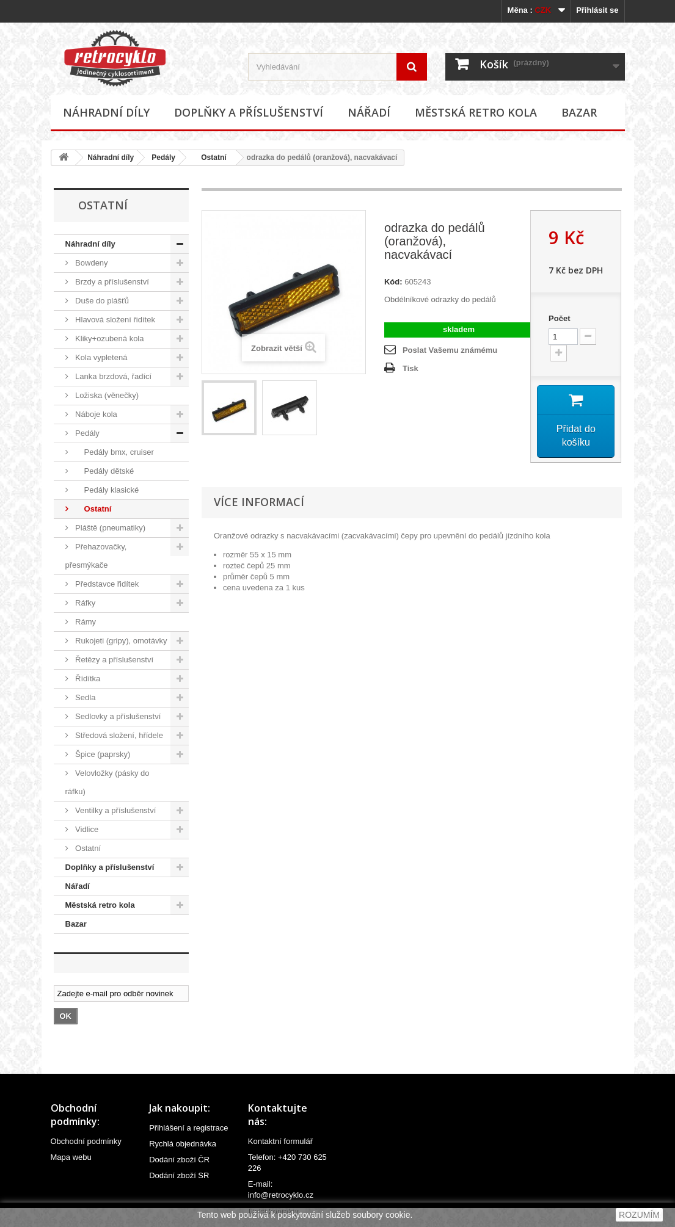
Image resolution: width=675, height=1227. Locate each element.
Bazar (579, 112)
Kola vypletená (100, 357)
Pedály (163, 157)
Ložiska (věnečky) (106, 395)
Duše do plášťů (101, 300)
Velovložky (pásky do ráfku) (107, 782)
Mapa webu (71, 1157)
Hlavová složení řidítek (114, 319)
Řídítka (87, 678)
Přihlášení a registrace (188, 1127)
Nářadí (369, 112)
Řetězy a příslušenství (113, 659)
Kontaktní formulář (280, 1141)
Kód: (393, 281)
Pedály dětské (103, 471)
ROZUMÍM (639, 1215)
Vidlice (86, 829)
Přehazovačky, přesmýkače (96, 556)
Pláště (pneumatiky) (109, 527)
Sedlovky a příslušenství (117, 716)
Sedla (84, 697)
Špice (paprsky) (102, 754)
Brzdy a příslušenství (111, 281)
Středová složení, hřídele (118, 735)
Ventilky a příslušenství (114, 810)
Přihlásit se (597, 10)
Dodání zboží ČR (179, 1159)
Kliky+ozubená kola (108, 338)
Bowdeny (90, 262)
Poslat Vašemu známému (450, 350)
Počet (559, 318)
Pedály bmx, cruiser (113, 452)
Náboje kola (95, 414)
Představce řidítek (106, 583)
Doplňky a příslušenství (248, 112)
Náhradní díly (106, 112)
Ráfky (84, 602)
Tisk (410, 368)
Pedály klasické (106, 489)
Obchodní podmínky (86, 1141)
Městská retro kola (476, 112)
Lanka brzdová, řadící (112, 376)
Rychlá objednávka (182, 1143)
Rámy (85, 621)
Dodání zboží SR (179, 1175)
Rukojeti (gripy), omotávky (120, 640)
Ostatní (210, 157)
